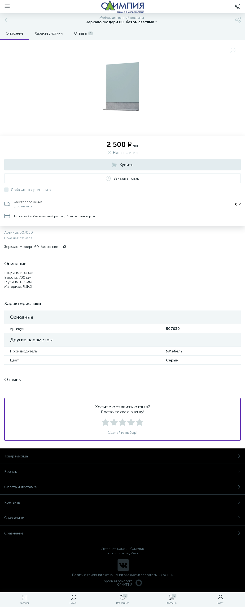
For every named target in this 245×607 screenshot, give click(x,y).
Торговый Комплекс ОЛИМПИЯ (122, 583)
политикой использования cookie (193, 566)
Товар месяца (122, 456)
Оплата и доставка (122, 487)
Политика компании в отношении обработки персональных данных (122, 575)
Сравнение (122, 533)
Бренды (122, 471)
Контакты (122, 502)
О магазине (122, 518)
